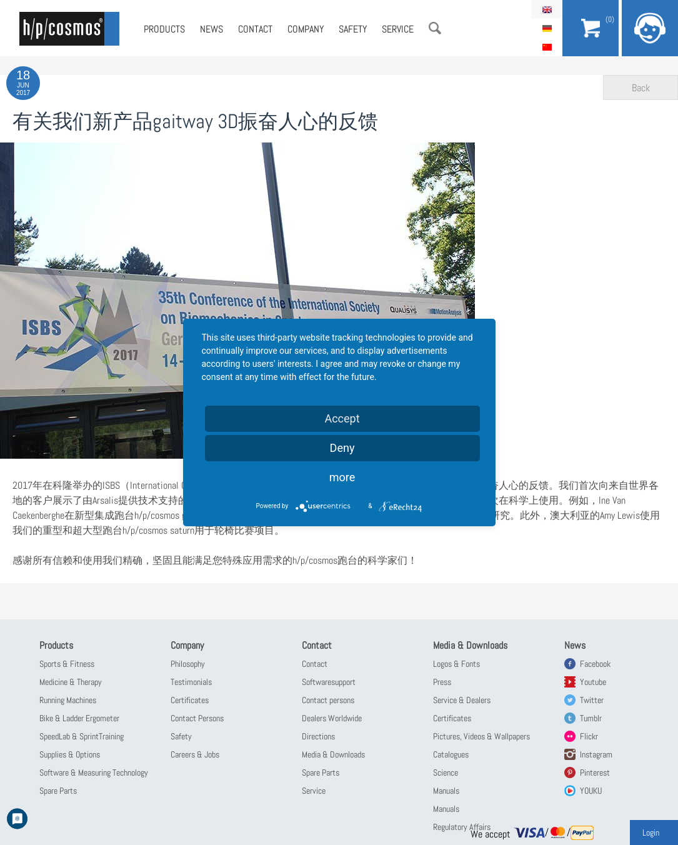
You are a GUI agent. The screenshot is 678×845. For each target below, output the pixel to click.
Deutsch (546, 28)
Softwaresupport (329, 682)
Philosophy (188, 663)
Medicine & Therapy (70, 682)
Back (641, 87)
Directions (318, 736)
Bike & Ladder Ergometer (79, 718)
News (211, 29)
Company (305, 29)
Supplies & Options (69, 754)
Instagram (596, 754)
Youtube (593, 682)
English (546, 9)
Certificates (190, 700)
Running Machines (67, 700)
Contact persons (328, 700)
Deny (342, 447)
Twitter (592, 700)
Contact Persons (197, 718)
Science (445, 772)
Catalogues (451, 754)
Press (442, 682)
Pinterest (595, 772)
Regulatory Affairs (462, 826)
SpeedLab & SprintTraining (81, 736)
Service (398, 29)
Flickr (589, 736)
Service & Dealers (462, 700)
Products (164, 29)
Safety (353, 29)
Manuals (446, 790)
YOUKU (591, 790)
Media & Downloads (333, 754)
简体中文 (546, 47)
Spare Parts (58, 790)
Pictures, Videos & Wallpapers (481, 736)
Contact (255, 29)
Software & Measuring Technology (93, 772)
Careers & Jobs (195, 754)
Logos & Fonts (456, 663)
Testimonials (191, 682)
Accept (341, 418)
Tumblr (591, 718)
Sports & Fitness (66, 663)
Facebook (595, 663)
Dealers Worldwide (332, 718)
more (342, 477)
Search (434, 28)
